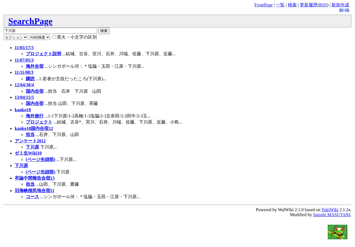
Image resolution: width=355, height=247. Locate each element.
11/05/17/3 (24, 47)
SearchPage (30, 21)
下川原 (32, 147)
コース (32, 196)
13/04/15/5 (24, 97)
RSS (323, 4)
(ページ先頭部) (40, 159)
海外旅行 (35, 116)
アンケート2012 (30, 140)
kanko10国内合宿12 (34, 128)
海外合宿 (35, 66)
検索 (292, 4)
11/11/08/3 (24, 72)
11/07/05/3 (24, 60)
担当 (30, 134)
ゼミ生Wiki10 (28, 153)
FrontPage (263, 4)
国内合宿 (35, 91)
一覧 (280, 4)
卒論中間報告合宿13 (35, 178)
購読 (30, 78)
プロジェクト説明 (43, 53)
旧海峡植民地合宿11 (34, 190)
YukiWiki (330, 209)
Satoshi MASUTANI (331, 214)
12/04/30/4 (24, 84)
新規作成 (340, 4)
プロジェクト (39, 122)
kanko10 (23, 109)
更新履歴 (309, 4)
